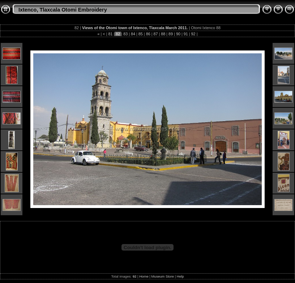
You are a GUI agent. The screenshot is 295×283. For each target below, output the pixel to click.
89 (170, 34)
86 (148, 34)
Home (144, 276)
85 (140, 34)
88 (163, 34)
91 (186, 34)
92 (193, 34)
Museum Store (162, 276)
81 (110, 34)
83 (125, 34)
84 (133, 34)
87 (155, 34)
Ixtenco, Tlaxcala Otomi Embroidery (62, 10)
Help (180, 276)
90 (178, 34)
